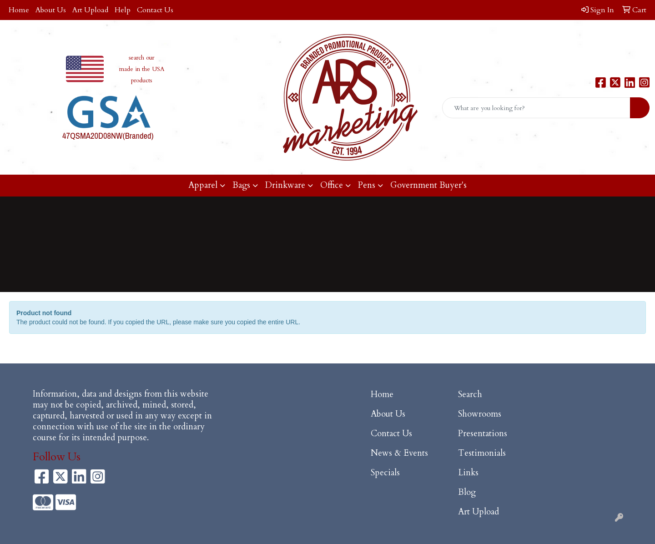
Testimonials (482, 453)
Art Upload (90, 10)
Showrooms (479, 414)
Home (19, 10)
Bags (241, 185)
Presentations (482, 433)
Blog (467, 492)
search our (141, 58)
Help (123, 10)
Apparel (202, 185)
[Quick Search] (536, 107)
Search (470, 394)
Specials (385, 473)
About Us (50, 10)
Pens (366, 185)
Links (468, 473)
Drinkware (285, 185)
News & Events (399, 453)
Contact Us (155, 10)
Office (331, 185)
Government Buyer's (428, 185)
